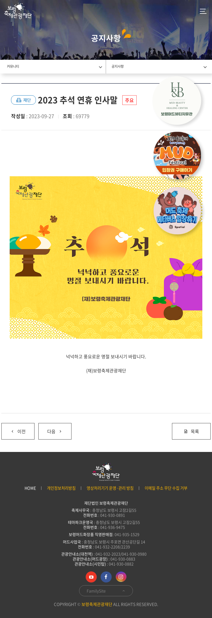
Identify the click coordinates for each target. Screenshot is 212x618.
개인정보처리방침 (61, 488)
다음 (50, 429)
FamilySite (106, 590)
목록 (191, 431)
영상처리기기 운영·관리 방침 (110, 488)
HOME (30, 488)
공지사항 (118, 66)
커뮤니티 (13, 66)
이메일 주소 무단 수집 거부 (166, 488)
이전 (13, 429)
